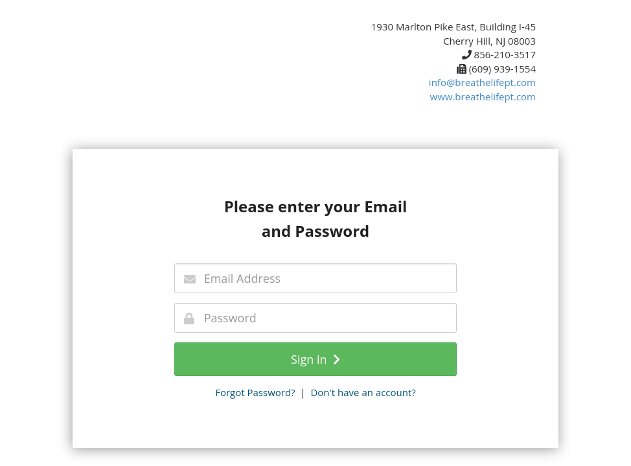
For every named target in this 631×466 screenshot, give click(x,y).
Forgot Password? (255, 392)
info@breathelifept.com (482, 82)
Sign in (315, 359)
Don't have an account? (362, 392)
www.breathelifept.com (483, 96)
